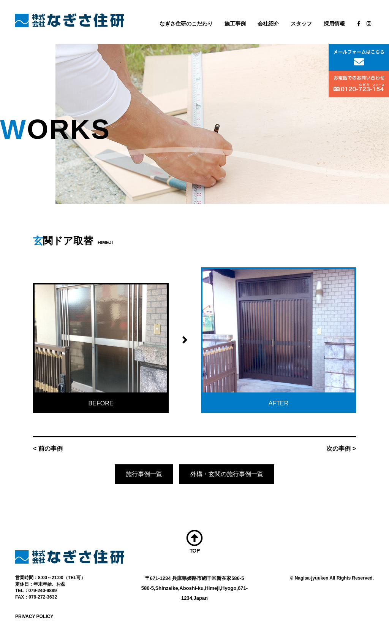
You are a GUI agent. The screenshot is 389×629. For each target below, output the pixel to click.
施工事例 (235, 24)
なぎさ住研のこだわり (186, 24)
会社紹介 (268, 24)
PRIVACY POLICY (34, 616)
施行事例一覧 (144, 474)
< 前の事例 (48, 448)
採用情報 (334, 24)
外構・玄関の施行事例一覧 (226, 474)
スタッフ (301, 24)
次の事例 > (341, 448)
